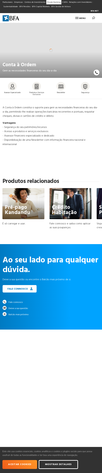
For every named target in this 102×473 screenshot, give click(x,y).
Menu (80, 18)
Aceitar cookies (19, 464)
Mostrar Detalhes (58, 464)
